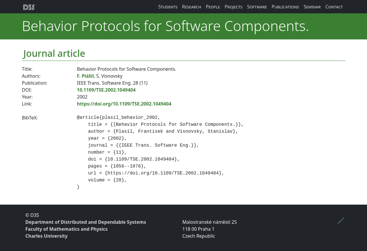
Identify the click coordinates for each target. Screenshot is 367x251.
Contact (334, 6)
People (213, 6)
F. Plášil (85, 76)
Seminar (312, 6)
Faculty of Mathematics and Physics (66, 229)
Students (167, 6)
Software (257, 6)
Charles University (46, 236)
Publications (285, 6)
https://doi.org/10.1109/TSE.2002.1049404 (124, 104)
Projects (233, 6)
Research (191, 6)
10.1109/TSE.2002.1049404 (106, 90)
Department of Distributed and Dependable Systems (85, 222)
